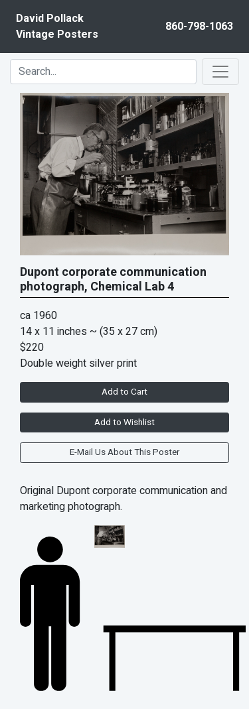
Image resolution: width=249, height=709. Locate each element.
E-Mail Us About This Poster (124, 452)
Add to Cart (124, 392)
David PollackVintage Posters (57, 26)
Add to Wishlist (124, 422)
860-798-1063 (199, 26)
